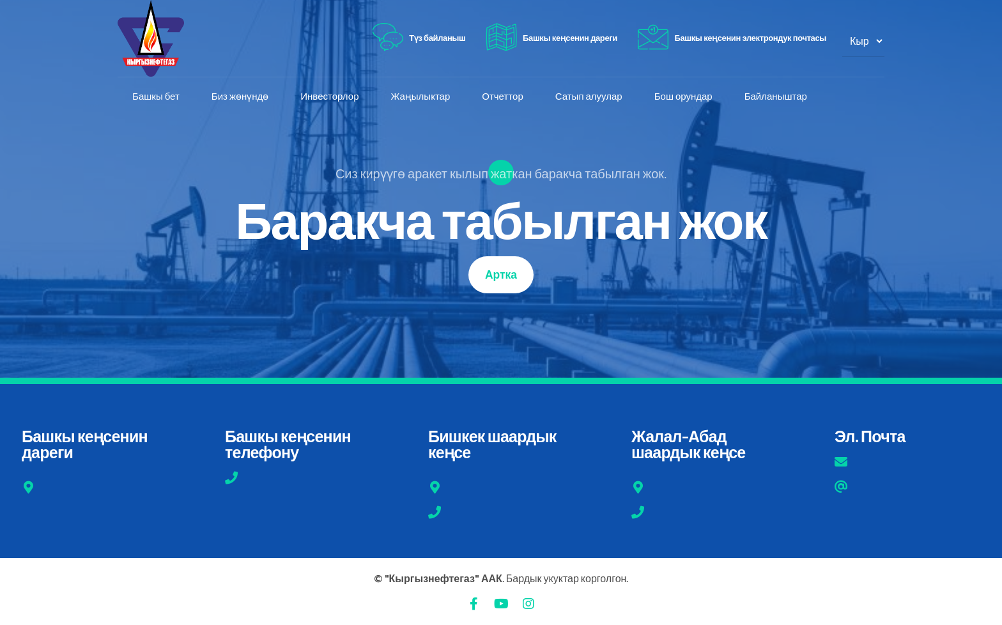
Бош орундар (685, 96)
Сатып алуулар (590, 96)
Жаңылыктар (421, 96)
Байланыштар (777, 96)
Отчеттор (503, 96)
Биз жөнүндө (241, 96)
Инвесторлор (331, 96)
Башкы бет (157, 96)
